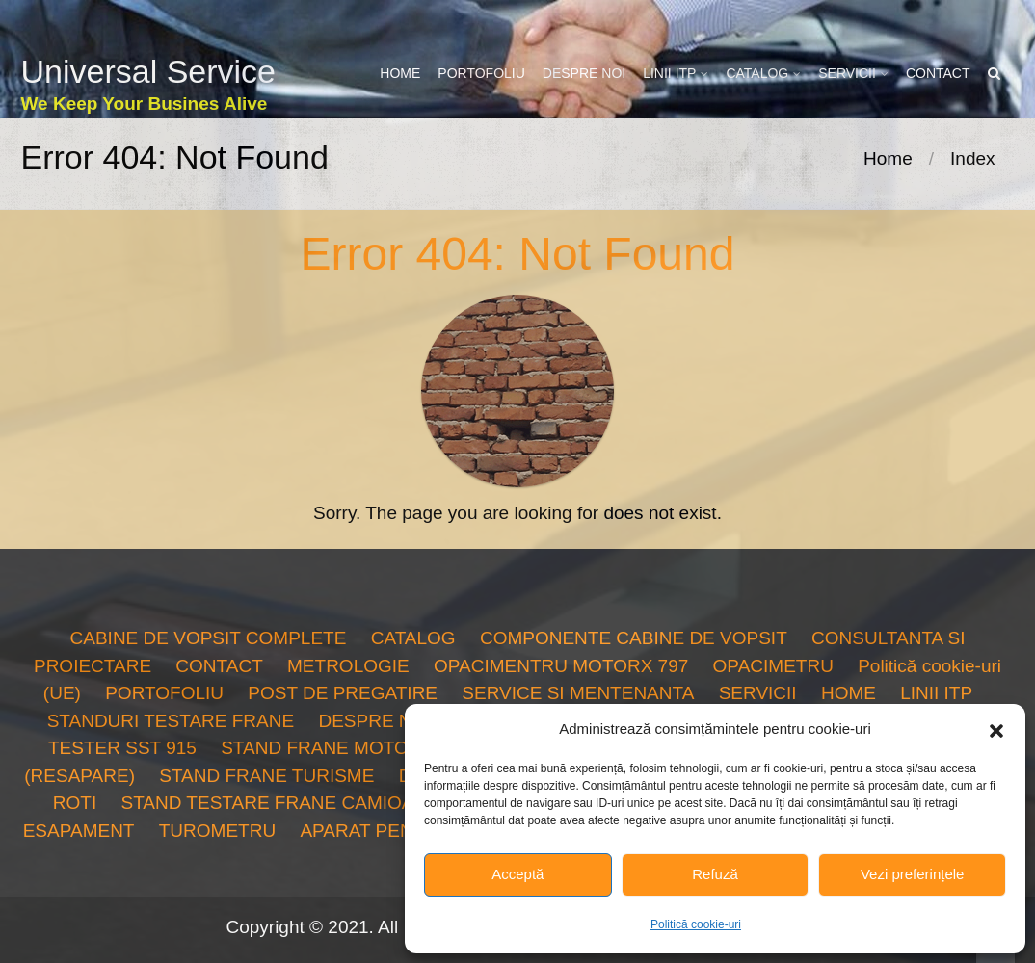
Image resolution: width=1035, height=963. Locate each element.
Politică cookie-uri (695, 924)
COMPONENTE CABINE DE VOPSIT (633, 638)
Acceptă (517, 874)
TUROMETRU (217, 830)
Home (888, 158)
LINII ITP (669, 73)
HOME (400, 73)
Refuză (715, 874)
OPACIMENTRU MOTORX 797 (561, 666)
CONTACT (938, 73)
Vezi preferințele (913, 874)
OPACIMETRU (773, 666)
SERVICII (847, 73)
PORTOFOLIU (481, 73)
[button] (996, 729)
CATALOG (757, 73)
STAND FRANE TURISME (266, 776)
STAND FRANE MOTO (315, 748)
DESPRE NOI (584, 73)
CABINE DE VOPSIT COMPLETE (208, 638)
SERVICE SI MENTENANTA (578, 693)
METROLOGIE (348, 666)
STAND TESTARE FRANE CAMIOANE (279, 803)
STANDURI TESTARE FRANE (171, 721)
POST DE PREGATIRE (343, 693)
